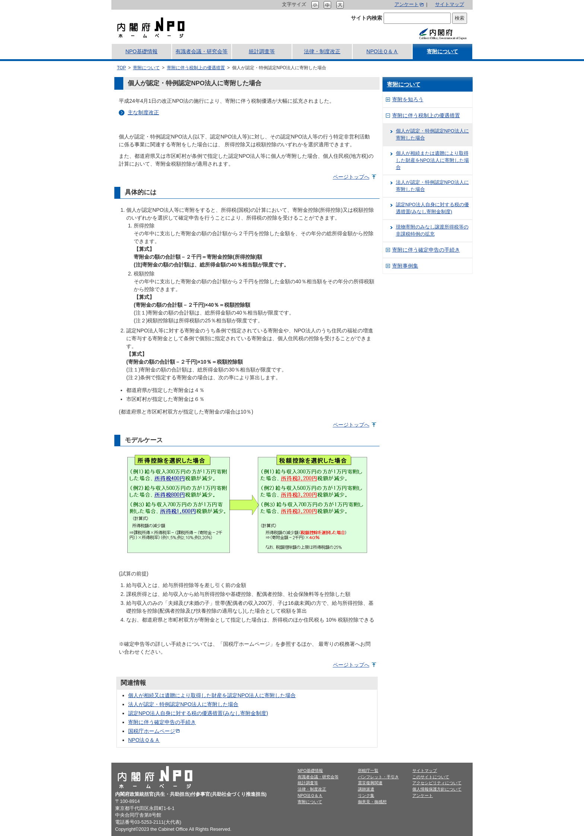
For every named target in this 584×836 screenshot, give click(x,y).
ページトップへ (351, 177)
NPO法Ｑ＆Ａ (382, 51)
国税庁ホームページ (151, 731)
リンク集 (366, 795)
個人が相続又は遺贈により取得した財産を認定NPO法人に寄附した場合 (212, 695)
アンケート (406, 4)
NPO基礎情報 (142, 51)
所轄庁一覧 (368, 770)
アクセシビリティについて (436, 783)
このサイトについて (430, 777)
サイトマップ (449, 4)
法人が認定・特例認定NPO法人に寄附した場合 (183, 704)
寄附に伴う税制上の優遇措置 (196, 67)
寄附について (442, 51)
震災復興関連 (370, 783)
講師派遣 (366, 789)
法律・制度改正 (322, 51)
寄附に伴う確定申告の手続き (162, 722)
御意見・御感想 (372, 802)
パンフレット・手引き (378, 777)
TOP (121, 67)
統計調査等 (262, 51)
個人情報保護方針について (436, 789)
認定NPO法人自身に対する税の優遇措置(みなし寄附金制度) (198, 713)
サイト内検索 (366, 18)
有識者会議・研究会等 (201, 51)
